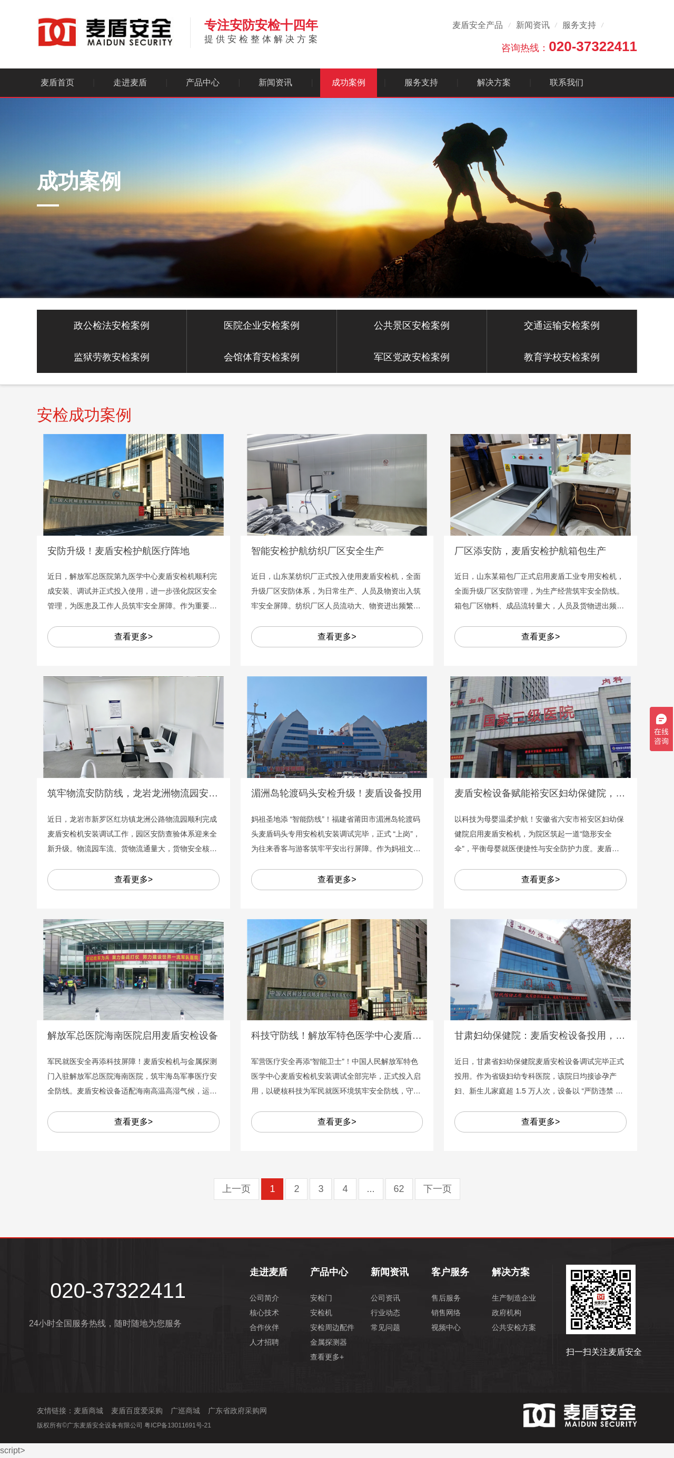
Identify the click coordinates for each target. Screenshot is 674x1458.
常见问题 (385, 1327)
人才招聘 (264, 1342)
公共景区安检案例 (412, 325)
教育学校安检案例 (562, 357)
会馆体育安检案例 (262, 357)
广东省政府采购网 (237, 1410)
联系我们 (566, 82)
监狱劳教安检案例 (112, 357)
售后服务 (446, 1298)
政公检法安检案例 (112, 325)
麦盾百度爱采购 (137, 1410)
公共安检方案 (514, 1327)
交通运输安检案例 (562, 325)
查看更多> (133, 636)
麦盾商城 (88, 1410)
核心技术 (264, 1312)
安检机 (321, 1312)
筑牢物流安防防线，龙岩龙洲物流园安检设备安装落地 (161, 793)
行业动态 (385, 1312)
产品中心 (203, 82)
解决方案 (494, 82)
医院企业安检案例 (262, 325)
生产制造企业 (514, 1298)
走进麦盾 (130, 82)
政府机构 (506, 1312)
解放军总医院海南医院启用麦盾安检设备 (132, 1035)
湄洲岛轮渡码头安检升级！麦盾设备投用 (336, 793)
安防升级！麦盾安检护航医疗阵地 (118, 551)
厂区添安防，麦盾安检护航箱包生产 (530, 551)
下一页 (437, 1189)
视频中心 (446, 1327)
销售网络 (446, 1312)
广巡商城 (185, 1410)
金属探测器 (328, 1342)
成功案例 (348, 82)
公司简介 (264, 1298)
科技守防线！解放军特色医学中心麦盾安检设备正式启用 (369, 1035)
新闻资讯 (533, 25)
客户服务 (450, 1272)
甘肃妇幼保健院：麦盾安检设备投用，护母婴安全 (558, 1035)
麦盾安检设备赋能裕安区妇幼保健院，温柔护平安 (558, 793)
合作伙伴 (264, 1327)
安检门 (321, 1298)
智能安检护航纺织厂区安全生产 (317, 551)
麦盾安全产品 (477, 25)
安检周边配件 (332, 1327)
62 (399, 1189)
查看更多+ (327, 1357)
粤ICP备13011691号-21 (177, 1425)
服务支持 (579, 25)
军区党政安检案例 (412, 357)
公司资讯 (385, 1298)
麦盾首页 (57, 82)
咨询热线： (569, 46)
